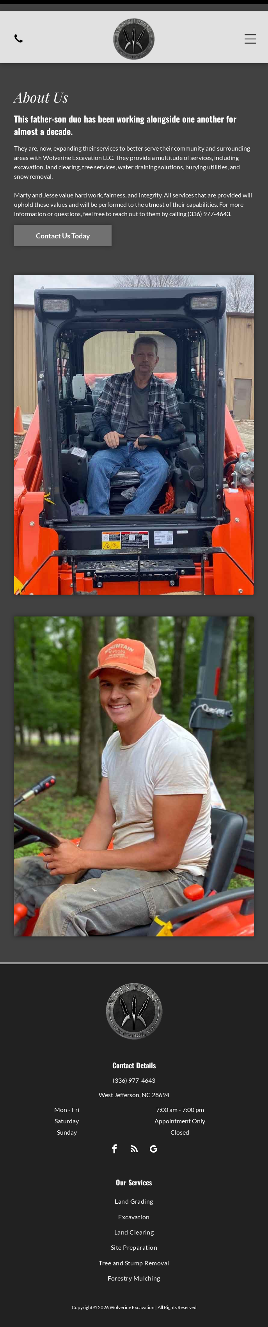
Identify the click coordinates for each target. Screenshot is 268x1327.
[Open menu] (250, 28)
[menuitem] (134, 1181)
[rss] (134, 1130)
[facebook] (114, 1130)
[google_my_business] (153, 1130)
